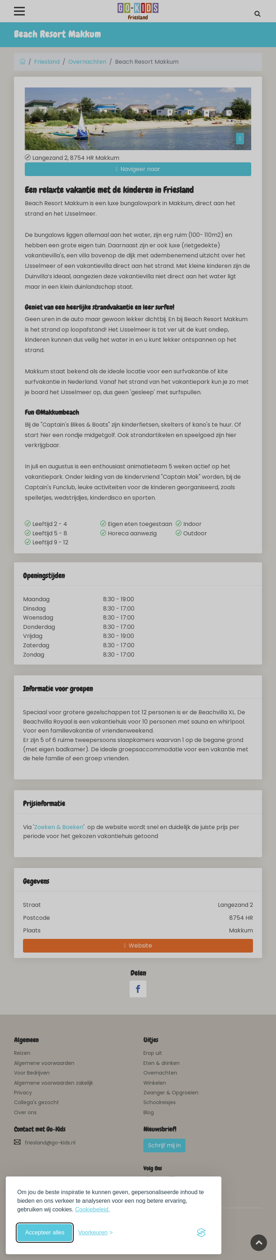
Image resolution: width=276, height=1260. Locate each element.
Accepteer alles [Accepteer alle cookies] (44, 1232)
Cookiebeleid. (92, 1209)
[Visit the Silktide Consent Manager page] (201, 1232)
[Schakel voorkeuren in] (95, 1233)
